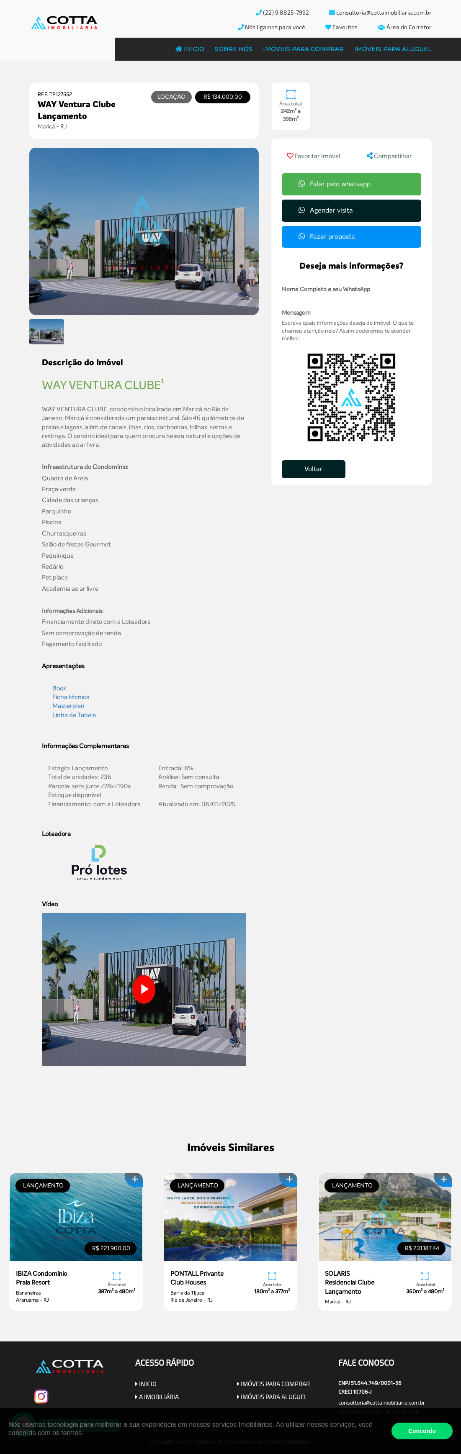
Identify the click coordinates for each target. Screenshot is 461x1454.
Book (59, 688)
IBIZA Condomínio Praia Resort (41, 1278)
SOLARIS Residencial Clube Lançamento (349, 1282)
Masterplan (68, 706)
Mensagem (296, 313)
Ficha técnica (71, 697)
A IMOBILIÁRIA (157, 1396)
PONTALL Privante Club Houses (197, 1278)
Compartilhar (389, 156)
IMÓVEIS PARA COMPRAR (273, 1383)
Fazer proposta (327, 236)
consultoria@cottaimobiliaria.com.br (380, 12)
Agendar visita (326, 210)
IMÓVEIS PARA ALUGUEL (272, 1396)
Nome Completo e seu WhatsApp (326, 289)
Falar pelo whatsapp (335, 184)
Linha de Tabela (74, 715)
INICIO (146, 1383)
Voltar (313, 468)
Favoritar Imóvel (313, 156)
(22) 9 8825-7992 (282, 12)
